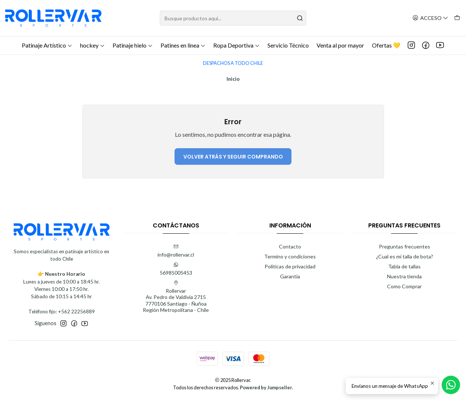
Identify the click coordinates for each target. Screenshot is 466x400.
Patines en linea (183, 45)
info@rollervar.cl (176, 251)
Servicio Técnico (288, 45)
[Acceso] (430, 18)
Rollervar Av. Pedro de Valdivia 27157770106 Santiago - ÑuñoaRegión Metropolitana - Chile (176, 296)
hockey (92, 45)
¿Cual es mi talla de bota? (404, 256)
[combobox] (233, 18)
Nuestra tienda (404, 276)
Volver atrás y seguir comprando (233, 156)
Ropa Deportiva (236, 45)
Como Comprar (404, 286)
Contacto (290, 246)
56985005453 (176, 269)
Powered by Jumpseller (266, 387)
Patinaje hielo (133, 45)
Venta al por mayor (340, 45)
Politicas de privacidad (290, 266)
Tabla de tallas (404, 266)
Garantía (290, 276)
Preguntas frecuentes (404, 246)
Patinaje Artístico (47, 45)
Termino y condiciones (290, 256)
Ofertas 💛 (386, 45)
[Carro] (457, 18)
